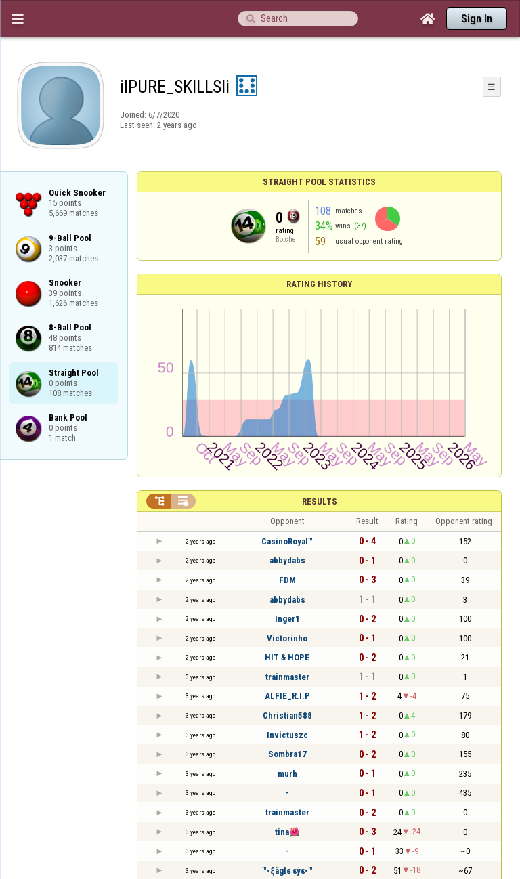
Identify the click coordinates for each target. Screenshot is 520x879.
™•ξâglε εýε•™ (287, 870)
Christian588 (287, 715)
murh (287, 774)
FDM (287, 580)
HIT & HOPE (287, 657)
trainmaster (287, 677)
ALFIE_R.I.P (287, 696)
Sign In (476, 18)
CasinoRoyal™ (287, 541)
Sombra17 (287, 754)
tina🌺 (287, 832)
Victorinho (287, 638)
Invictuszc (287, 735)
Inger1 (287, 619)
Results (319, 501)
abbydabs (287, 560)
